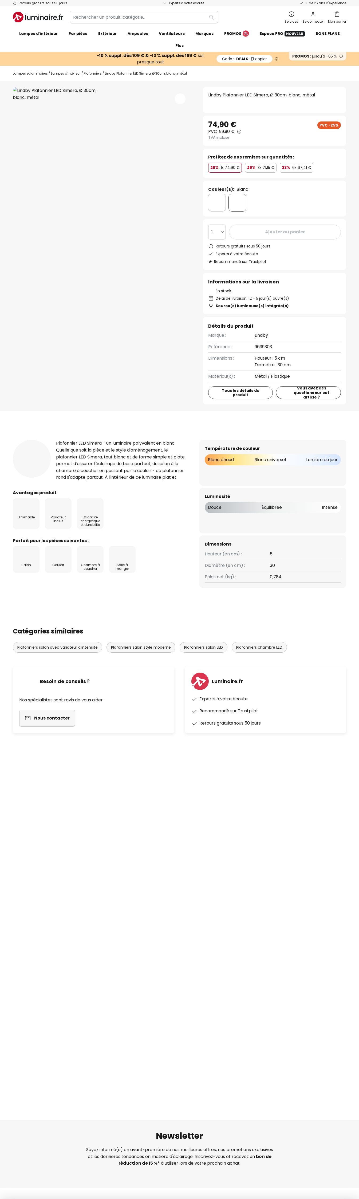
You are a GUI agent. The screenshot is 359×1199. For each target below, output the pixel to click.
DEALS (244, 59)
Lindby (261, 335)
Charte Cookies (255, 978)
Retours (21, 1005)
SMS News (136, 978)
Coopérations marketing (151, 987)
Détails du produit (74, 439)
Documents (178, 439)
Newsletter (137, 969)
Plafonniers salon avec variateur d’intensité (57, 657)
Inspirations (138, 1033)
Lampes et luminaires (30, 73)
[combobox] (144, 17)
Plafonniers (93, 73)
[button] (180, 99)
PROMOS (236, 33)
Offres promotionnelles (150, 996)
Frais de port (26, 996)
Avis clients (132, 439)
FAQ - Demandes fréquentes (43, 959)
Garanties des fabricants (39, 987)
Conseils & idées (170, 1033)
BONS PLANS (327, 33)
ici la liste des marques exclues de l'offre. (222, 913)
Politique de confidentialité (224, 907)
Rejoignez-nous (142, 1005)
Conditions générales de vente (271, 959)
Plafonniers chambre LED (259, 657)
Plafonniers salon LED (203, 657)
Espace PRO (282, 33)
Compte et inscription (36, 1024)
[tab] (25, 439)
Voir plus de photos (102, 103)
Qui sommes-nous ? (146, 959)
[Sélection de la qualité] (217, 232)
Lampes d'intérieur (66, 73)
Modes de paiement (34, 1015)
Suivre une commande (36, 969)
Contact (21, 978)
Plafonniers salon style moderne (141, 657)
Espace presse (141, 1024)
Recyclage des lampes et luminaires (270, 1155)
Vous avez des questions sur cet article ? (312, 392)
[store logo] (38, 17)
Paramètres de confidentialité (83, 1155)
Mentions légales (256, 987)
